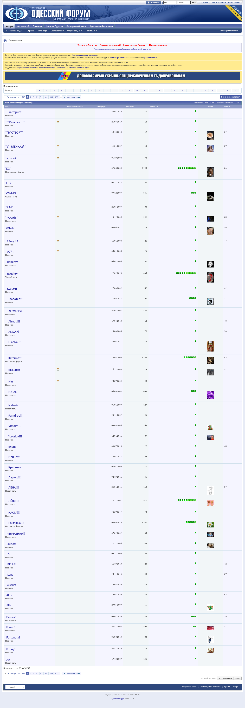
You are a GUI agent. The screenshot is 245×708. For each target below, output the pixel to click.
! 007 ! (9, 251)
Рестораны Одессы (76, 26)
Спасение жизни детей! (110, 45)
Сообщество (56, 31)
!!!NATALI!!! (13, 392)
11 (37, 97)
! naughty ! (12, 274)
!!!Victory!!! (13, 426)
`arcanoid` (11, 158)
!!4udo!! (10, 544)
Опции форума (73, 31)
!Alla (8, 605)
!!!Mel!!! (11, 381)
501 (51, 97)
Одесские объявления (101, 26)
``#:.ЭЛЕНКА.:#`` (15, 146)
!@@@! (10, 585)
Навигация (90, 31)
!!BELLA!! (11, 564)
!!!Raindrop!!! (14, 415)
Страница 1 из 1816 (16, 97)
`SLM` (9, 207)
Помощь (204, 2)
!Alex (8, 595)
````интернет (13, 112)
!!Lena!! (10, 574)
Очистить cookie (218, 2)
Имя (8, 107)
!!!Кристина (13, 467)
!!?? (7, 554)
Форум (9, 26)
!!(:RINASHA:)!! (15, 533)
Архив (227, 686)
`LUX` (8, 183)
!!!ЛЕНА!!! (12, 487)
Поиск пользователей (230, 97)
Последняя (73, 97)
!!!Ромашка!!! (14, 523)
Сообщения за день (14, 31)
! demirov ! (12, 262)
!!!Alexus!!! (12, 321)
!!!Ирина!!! (12, 457)
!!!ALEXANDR (13, 311)
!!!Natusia (11, 405)
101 (46, 97)
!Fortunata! (12, 637)
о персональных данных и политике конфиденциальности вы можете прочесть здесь (52, 67)
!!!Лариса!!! (13, 477)
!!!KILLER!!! (12, 370)
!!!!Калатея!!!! (14, 299)
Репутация (154, 107)
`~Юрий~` (11, 217)
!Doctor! (10, 617)
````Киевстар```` (15, 122)
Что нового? (23, 26)
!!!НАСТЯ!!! (12, 512)
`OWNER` (11, 193)
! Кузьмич (11, 289)
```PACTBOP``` (14, 132)
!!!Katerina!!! (13, 358)
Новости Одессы (54, 26)
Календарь (42, 31)
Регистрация (234, 2)
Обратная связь (189, 686)
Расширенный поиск (229, 31)
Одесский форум (117, 699)
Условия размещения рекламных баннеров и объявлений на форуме (122, 49)
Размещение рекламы (210, 686)
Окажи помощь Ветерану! (135, 45)
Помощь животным (158, 45)
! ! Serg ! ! (11, 241)
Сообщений (129, 107)
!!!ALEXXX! (12, 332)
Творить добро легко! (88, 45)
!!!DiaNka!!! (13, 342)
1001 (57, 97)
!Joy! (8, 659)
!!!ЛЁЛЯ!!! (12, 501)
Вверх (237, 678)
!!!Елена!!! (12, 447)
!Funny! (10, 649)
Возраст (227, 107)
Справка (30, 31)
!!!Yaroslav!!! (13, 436)
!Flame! (10, 627)
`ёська (9, 228)
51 (41, 97)
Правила (37, 26)
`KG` (8, 168)
